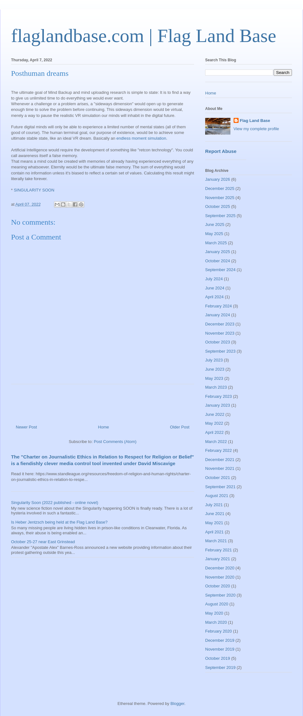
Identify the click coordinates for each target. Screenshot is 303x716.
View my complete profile (256, 128)
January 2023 (217, 405)
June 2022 (214, 414)
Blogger (177, 703)
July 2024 (214, 278)
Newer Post (26, 427)
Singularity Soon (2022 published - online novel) (54, 502)
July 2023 (214, 360)
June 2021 (214, 513)
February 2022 (218, 450)
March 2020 (216, 622)
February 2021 (218, 550)
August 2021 (216, 495)
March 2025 (216, 242)
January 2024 (217, 314)
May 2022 (214, 423)
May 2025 (214, 233)
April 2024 (214, 296)
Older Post (179, 427)
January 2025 (217, 251)
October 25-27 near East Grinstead (43, 541)
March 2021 (216, 540)
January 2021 (217, 558)
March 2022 (216, 441)
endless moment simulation (141, 138)
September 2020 (220, 595)
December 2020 (220, 568)
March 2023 (216, 387)
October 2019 (217, 658)
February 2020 (218, 631)
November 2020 (220, 577)
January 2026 (217, 179)
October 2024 (217, 260)
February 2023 (218, 396)
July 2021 (214, 504)
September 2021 (220, 486)
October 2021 (217, 477)
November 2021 (220, 468)
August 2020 (216, 604)
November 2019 (220, 649)
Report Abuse (220, 151)
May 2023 (214, 378)
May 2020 (214, 613)
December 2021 (220, 459)
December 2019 (220, 640)
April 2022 (214, 432)
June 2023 (214, 369)
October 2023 (217, 342)
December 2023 (220, 324)
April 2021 (214, 532)
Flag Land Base (255, 120)
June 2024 (214, 288)
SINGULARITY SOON (34, 190)
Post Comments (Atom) (115, 441)
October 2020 (217, 586)
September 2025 (220, 215)
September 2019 (220, 667)
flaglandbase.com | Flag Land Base (143, 35)
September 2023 (220, 351)
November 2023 (220, 333)
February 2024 (218, 306)
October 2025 (217, 206)
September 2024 (220, 269)
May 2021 (214, 522)
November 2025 (220, 197)
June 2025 (214, 224)
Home (103, 427)
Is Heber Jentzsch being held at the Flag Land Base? (59, 522)
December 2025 (220, 188)
